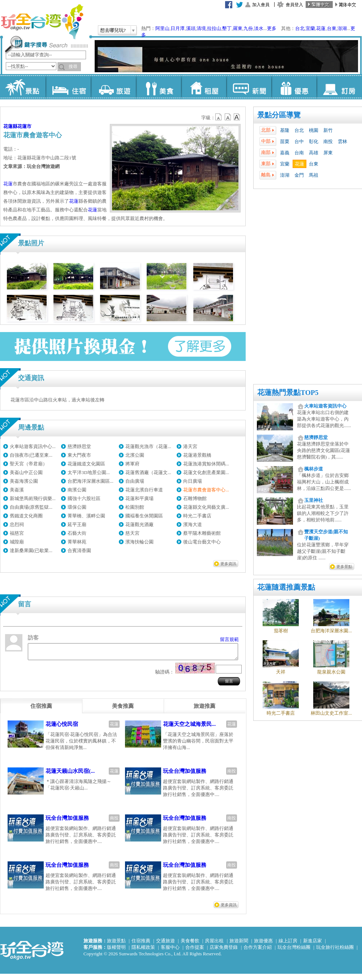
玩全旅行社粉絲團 (335, 950)
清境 (201, 28)
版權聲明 (116, 950)
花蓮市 (24, 126)
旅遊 (113, 86)
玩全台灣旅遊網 (41, 21)
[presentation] (41, 709)
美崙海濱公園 (24, 481)
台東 (331, 28)
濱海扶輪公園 (139, 542)
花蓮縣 (10, 126)
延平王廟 (77, 524)
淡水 (258, 28)
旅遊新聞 (238, 944)
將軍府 (132, 463)
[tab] (41, 709)
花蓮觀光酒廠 (139, 524)
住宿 (68, 86)
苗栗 (284, 141)
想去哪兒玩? (113, 30)
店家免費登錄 (224, 950)
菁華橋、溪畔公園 (86, 515)
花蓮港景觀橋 (197, 455)
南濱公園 (77, 489)
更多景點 (344, 566)
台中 (299, 141)
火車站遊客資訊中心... (33, 446)
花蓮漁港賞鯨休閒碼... (206, 463)
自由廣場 (134, 481)
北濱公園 (134, 455)
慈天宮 (132, 533)
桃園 (313, 130)
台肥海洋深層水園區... (90, 481)
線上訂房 (288, 944)
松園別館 (134, 507)
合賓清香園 (79, 550)
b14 (237, 117)
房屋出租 (214, 944)
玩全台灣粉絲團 (293, 950)
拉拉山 (214, 28)
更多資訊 (228, 563)
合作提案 (194, 950)
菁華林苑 (77, 542)
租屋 (203, 86)
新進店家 (312, 944)
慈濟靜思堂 (79, 446)
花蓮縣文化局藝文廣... (206, 507)
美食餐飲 (190, 944)
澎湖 (342, 28)
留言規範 (229, 639)
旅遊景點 (116, 944)
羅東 (237, 28)
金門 (299, 175)
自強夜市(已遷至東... (31, 455)
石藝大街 (77, 533)
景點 (23, 86)
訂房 (339, 86)
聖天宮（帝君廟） (28, 463)
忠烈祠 (17, 524)
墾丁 (227, 28)
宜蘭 (310, 28)
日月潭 (178, 28)
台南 (299, 152)
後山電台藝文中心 (202, 542)
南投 (328, 141)
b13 (228, 117)
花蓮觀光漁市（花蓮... (148, 446)
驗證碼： (164, 675)
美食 (158, 86)
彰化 (313, 141)
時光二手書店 (197, 515)
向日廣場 (192, 481)
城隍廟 (17, 542)
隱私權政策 (143, 950)
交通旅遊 (165, 944)
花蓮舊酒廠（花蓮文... (148, 472)
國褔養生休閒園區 (144, 515)
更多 (271, 28)
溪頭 (190, 28)
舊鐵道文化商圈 (26, 515)
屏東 (328, 152)
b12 (219, 117)
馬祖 (313, 175)
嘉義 (284, 152)
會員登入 (294, 4)
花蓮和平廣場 (139, 498)
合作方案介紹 (258, 950)
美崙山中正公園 (26, 472)
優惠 (293, 86)
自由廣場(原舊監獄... (31, 507)
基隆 (284, 130)
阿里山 (162, 28)
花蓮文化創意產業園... (206, 472)
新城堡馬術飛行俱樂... (33, 498)
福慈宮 (17, 533)
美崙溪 (17, 489)
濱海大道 (192, 524)
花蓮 (321, 28)
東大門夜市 (79, 455)
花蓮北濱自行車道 (144, 489)
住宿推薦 (141, 944)
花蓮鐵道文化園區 (86, 463)
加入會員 (261, 4)
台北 (300, 28)
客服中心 (170, 950)
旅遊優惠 (263, 944)
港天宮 (190, 446)
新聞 (248, 86)
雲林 (342, 141)
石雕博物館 (195, 498)
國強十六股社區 (84, 498)
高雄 (313, 152)
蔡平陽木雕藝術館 (202, 533)
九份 (248, 28)
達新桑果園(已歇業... (31, 550)
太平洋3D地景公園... (89, 472)
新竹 (328, 130)
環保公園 (77, 507)
